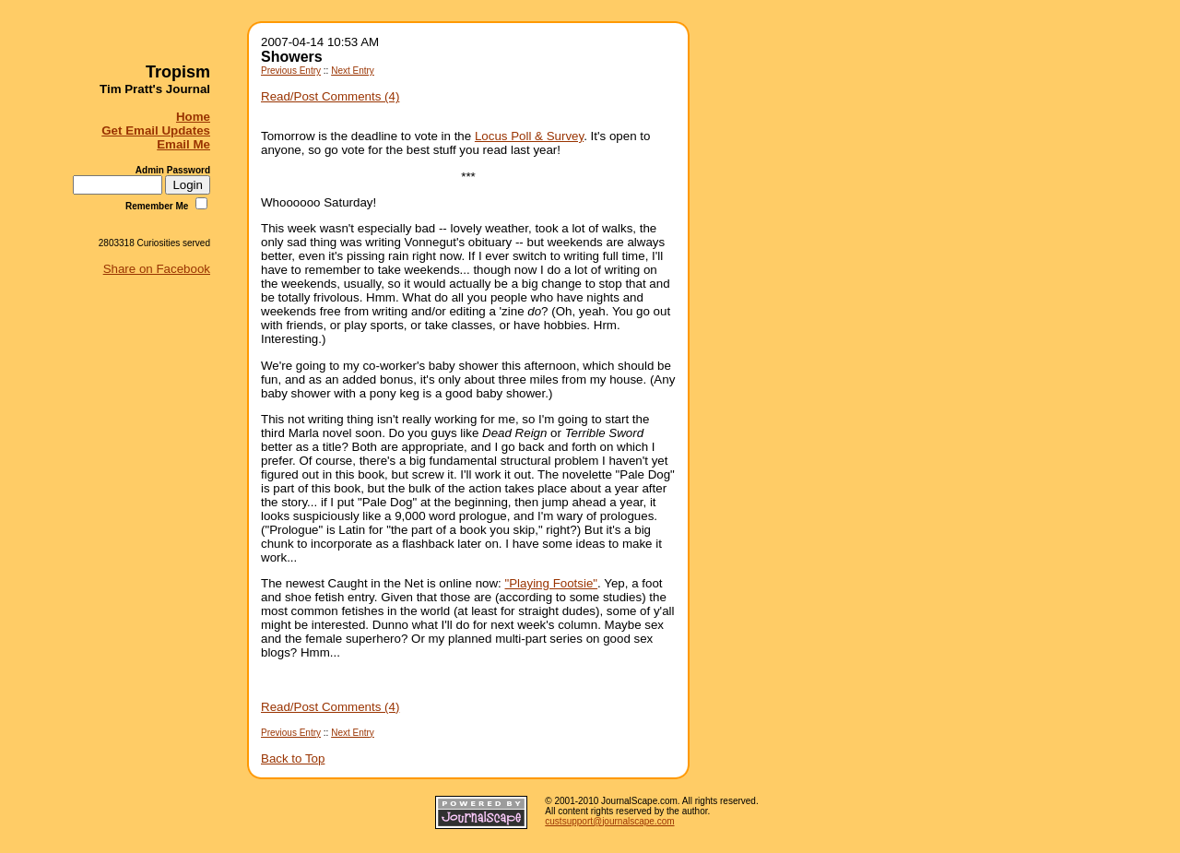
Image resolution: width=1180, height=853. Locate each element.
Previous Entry (291, 70)
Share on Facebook (156, 269)
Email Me (183, 144)
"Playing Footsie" (551, 583)
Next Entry (352, 70)
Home (193, 117)
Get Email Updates (155, 130)
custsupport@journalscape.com (609, 821)
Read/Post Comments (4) (330, 96)
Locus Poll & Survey (529, 136)
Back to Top (292, 758)
